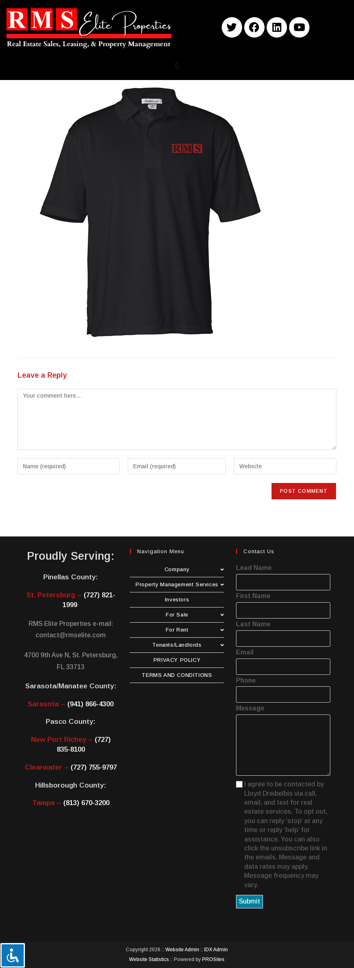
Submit (249, 901)
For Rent (195, 630)
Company (194, 569)
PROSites (213, 959)
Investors (177, 599)
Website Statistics (149, 959)
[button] (177, 65)
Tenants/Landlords (188, 645)
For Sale (195, 615)
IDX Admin (216, 949)
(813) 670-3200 (86, 803)
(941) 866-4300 (90, 704)
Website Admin (182, 949)
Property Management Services (180, 584)
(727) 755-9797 (94, 767)
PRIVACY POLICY (177, 660)
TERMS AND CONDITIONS (177, 675)
